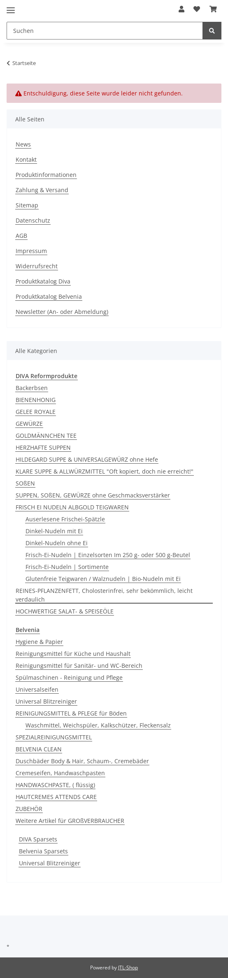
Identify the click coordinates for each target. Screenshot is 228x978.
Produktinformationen (46, 175)
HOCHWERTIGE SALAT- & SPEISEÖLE (65, 611)
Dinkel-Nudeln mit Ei (54, 531)
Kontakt (26, 159)
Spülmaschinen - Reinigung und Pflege (69, 677)
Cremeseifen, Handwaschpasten (60, 773)
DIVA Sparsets (38, 839)
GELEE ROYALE (36, 412)
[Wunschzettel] (197, 9)
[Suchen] (105, 30)
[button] (181, 9)
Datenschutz (33, 220)
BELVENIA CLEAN (39, 749)
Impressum (31, 251)
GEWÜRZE (29, 423)
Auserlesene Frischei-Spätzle (65, 519)
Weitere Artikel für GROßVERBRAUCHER (70, 821)
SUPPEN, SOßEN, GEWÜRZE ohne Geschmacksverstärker (93, 495)
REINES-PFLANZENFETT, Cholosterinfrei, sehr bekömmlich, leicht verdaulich (104, 595)
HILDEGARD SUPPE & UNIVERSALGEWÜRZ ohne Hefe (87, 459)
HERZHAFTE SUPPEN (43, 447)
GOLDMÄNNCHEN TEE (46, 435)
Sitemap (27, 205)
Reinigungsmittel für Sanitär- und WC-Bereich (79, 665)
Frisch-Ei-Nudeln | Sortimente (67, 567)
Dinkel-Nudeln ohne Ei (57, 543)
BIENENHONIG (36, 400)
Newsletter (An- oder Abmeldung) (62, 312)
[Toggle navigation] (11, 7)
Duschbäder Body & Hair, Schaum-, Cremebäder (82, 761)
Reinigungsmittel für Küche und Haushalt (73, 653)
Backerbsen (32, 388)
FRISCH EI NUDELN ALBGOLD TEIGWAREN (72, 507)
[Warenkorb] (213, 9)
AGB (21, 235)
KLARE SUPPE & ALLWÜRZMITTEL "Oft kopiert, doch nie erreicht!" (104, 471)
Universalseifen (37, 689)
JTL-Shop (128, 967)
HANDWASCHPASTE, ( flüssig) (55, 785)
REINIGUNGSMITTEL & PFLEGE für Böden (71, 713)
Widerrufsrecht (37, 266)
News (23, 144)
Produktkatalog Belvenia (49, 296)
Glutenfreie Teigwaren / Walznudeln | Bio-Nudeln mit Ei (103, 579)
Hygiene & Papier (39, 642)
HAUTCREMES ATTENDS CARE (56, 797)
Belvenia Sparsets (43, 851)
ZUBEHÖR (29, 809)
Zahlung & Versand (42, 190)
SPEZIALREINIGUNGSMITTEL (54, 737)
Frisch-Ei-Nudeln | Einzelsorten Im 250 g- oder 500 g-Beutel (108, 555)
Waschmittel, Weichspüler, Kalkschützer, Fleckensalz (98, 725)
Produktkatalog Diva (43, 281)
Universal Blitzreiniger (46, 701)
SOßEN (25, 483)
